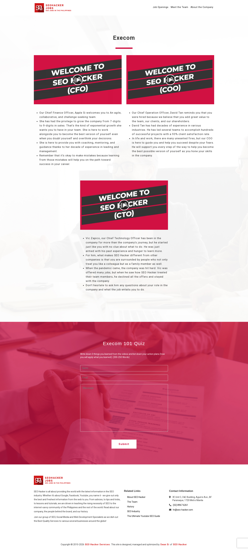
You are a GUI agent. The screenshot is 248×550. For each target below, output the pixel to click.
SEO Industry (133, 511)
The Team (132, 502)
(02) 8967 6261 (180, 505)
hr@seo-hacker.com (183, 509)
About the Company (202, 7)
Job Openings (160, 7)
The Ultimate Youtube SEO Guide (143, 516)
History (130, 506)
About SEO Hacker (136, 497)
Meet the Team (179, 7)
